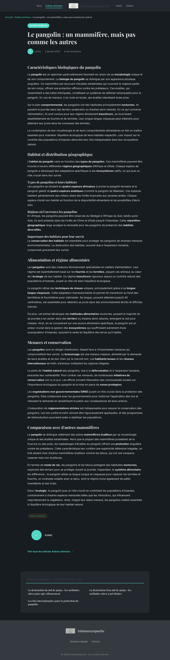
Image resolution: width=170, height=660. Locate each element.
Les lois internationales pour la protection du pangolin (53, 602)
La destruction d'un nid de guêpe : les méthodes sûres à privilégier (110, 591)
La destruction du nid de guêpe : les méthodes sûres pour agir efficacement (53, 591)
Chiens (129, 5)
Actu (39, 5)
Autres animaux (53, 5)
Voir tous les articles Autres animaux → (50, 551)
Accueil (9, 17)
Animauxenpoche (89, 5)
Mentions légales (79, 641)
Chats (119, 5)
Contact (96, 641)
